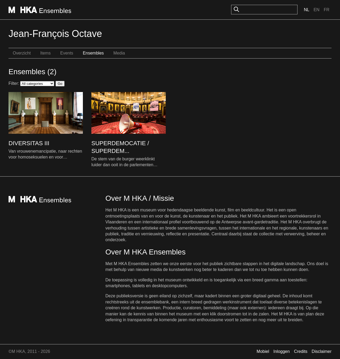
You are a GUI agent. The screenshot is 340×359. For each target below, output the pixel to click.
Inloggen (281, 351)
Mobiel (263, 351)
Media (119, 53)
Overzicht (22, 53)
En (316, 9)
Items (45, 53)
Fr (326, 9)
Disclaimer (322, 351)
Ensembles (93, 53)
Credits (301, 351)
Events (66, 53)
